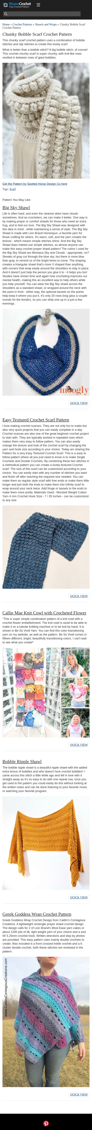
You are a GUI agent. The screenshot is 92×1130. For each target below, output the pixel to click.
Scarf (12, 189)
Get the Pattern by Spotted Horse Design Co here (34, 184)
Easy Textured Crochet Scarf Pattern (35, 419)
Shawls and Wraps (46, 24)
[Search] (42, 13)
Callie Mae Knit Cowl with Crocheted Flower (44, 612)
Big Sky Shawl (16, 207)
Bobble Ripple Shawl (22, 761)
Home (6, 24)
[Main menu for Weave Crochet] (38, 4)
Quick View (79, 403)
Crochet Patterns (22, 24)
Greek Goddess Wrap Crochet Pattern (36, 914)
